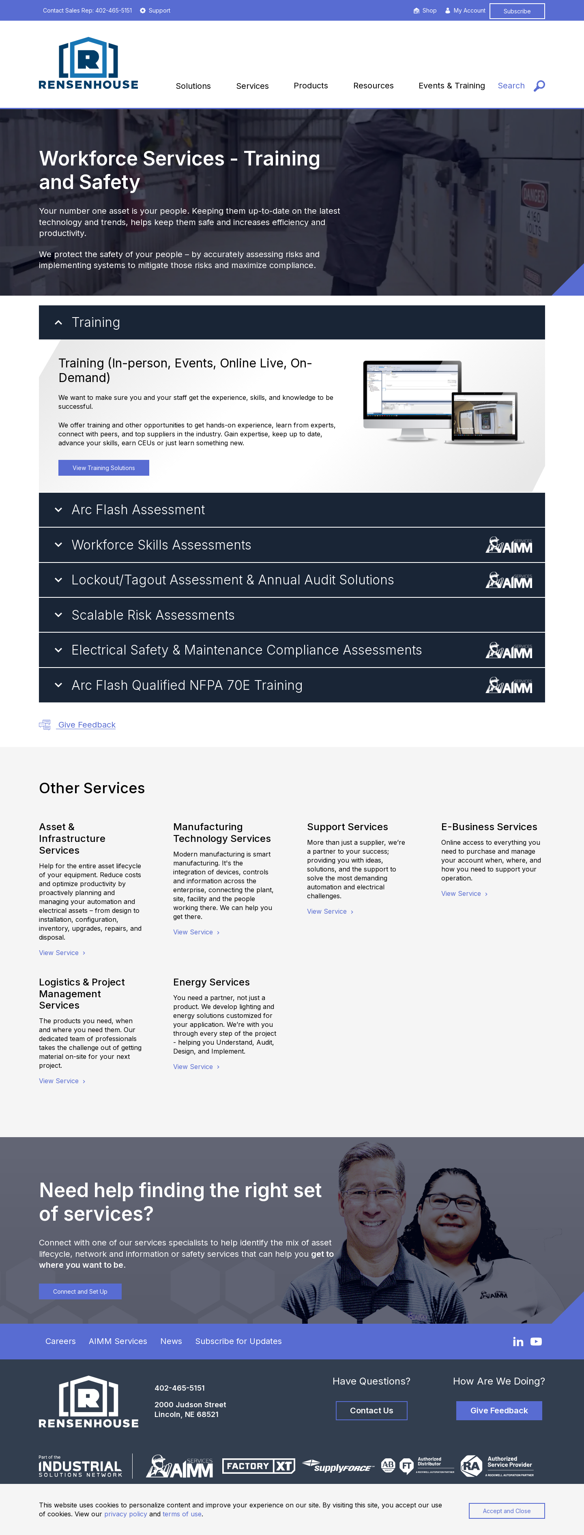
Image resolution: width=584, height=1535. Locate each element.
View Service (63, 953)
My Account (465, 10)
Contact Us (371, 1410)
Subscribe (517, 11)
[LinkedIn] (518, 1341)
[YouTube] (536, 1341)
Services (252, 86)
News (171, 1341)
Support (155, 10)
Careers (60, 1341)
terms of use (182, 1514)
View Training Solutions (104, 467)
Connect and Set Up (80, 1291)
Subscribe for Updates (238, 1341)
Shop (425, 10)
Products (311, 85)
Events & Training (452, 85)
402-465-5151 (180, 1388)
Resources (373, 85)
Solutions (193, 86)
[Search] (521, 86)
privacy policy (125, 1514)
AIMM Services (118, 1341)
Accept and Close (507, 1510)
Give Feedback (77, 725)
